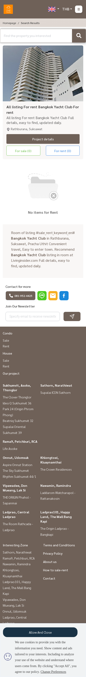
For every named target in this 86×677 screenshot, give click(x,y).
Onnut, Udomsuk (16, 457)
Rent (6, 346)
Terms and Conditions (59, 545)
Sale (6, 340)
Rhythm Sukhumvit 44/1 (19, 476)
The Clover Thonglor (17, 397)
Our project (11, 373)
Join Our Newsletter (20, 306)
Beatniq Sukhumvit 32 (18, 420)
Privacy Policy (53, 553)
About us (50, 562)
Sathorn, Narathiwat (56, 385)
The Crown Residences (56, 469)
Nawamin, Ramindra (55, 485)
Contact (49, 578)
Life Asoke (10, 448)
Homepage (9, 23)
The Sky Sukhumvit (16, 470)
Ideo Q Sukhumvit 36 (17, 403)
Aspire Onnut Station (17, 465)
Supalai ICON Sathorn (55, 392)
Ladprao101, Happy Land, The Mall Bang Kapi (56, 516)
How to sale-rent (55, 570)
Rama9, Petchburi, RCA (20, 441)
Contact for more (18, 286)
